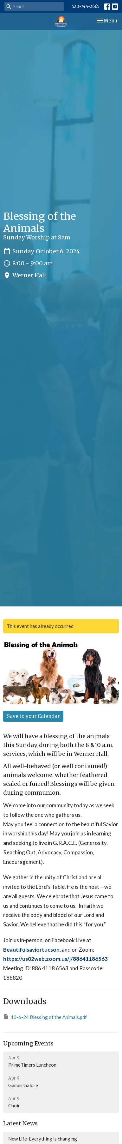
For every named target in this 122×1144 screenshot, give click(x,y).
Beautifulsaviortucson (31, 949)
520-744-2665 (85, 6)
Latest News (20, 1123)
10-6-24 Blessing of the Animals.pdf (45, 1017)
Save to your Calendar (33, 716)
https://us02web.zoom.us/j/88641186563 (55, 958)
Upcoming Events (28, 1043)
